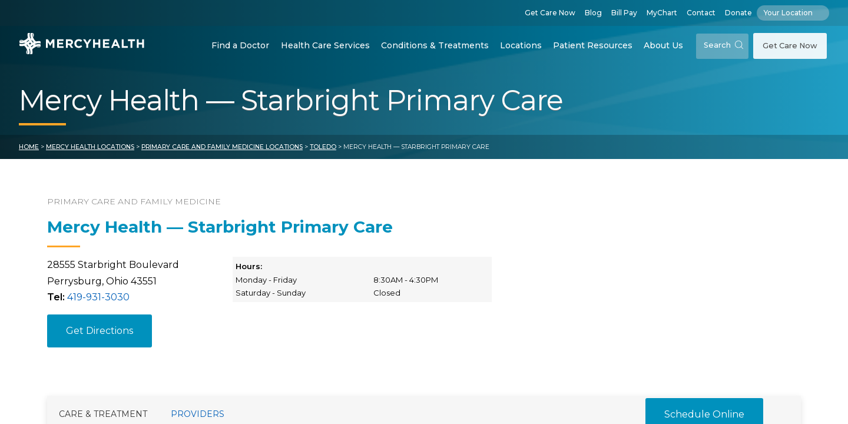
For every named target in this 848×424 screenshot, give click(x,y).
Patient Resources (592, 45)
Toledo (323, 147)
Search (723, 45)
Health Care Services (325, 45)
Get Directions (99, 330)
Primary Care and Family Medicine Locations (222, 147)
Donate (738, 12)
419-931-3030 (98, 297)
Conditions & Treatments (435, 45)
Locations (521, 45)
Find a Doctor (240, 45)
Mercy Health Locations (90, 147)
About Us (663, 45)
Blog (593, 12)
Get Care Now (550, 12)
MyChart (662, 12)
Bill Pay (624, 12)
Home (29, 147)
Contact (701, 12)
